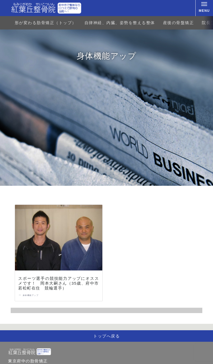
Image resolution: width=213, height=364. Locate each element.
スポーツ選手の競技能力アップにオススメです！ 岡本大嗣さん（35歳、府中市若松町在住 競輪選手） (58, 283)
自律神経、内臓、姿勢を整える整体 (119, 22)
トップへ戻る (106, 336)
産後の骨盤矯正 (178, 22)
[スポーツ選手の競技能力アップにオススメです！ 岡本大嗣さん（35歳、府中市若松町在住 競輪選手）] (58, 239)
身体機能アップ (31, 295)
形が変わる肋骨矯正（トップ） (45, 22)
